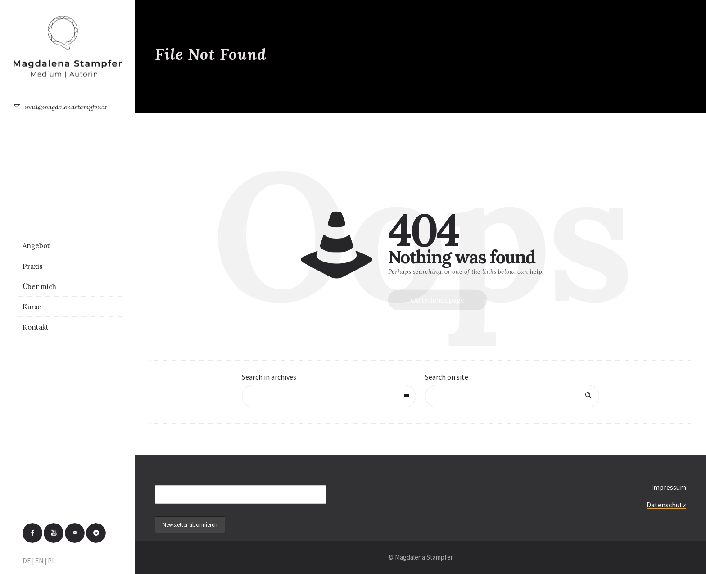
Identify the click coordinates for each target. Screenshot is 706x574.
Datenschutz (666, 504)
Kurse (32, 307)
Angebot (36, 245)
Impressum (668, 487)
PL (51, 560)
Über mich (39, 286)
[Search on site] (512, 396)
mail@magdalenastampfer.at (66, 107)
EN (39, 560)
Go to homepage (438, 300)
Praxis (32, 266)
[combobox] (329, 396)
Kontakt (36, 327)
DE (27, 560)
